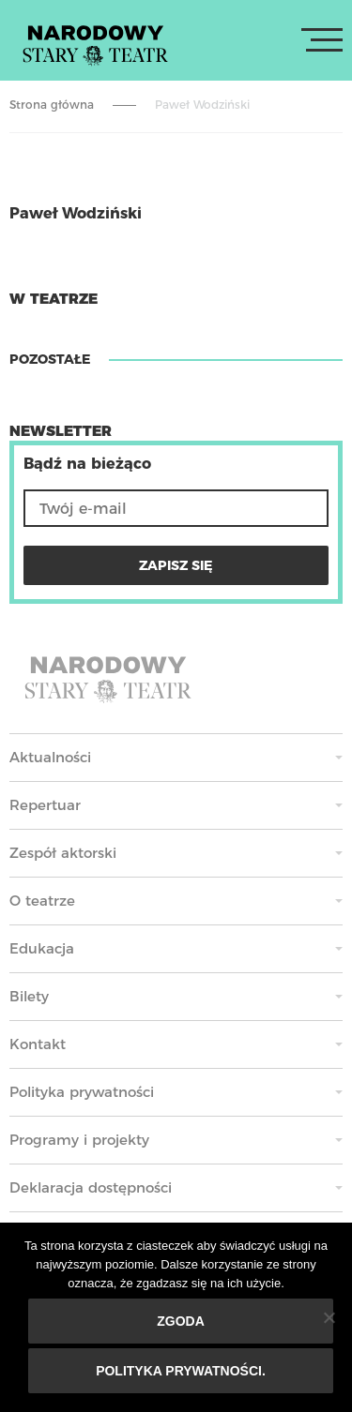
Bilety (29, 996)
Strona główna (51, 105)
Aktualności (50, 757)
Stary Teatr (95, 44)
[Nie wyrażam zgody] (328, 1317)
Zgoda (181, 1321)
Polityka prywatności (81, 1092)
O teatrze (42, 900)
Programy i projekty (79, 1140)
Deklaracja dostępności (90, 1187)
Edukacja (41, 948)
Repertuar (45, 805)
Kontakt (37, 1044)
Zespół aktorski (62, 853)
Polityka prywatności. (181, 1370)
